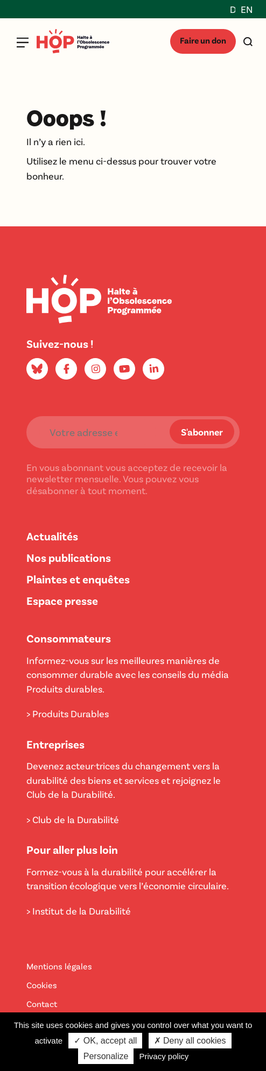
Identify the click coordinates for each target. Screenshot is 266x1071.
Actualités (52, 535)
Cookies (41, 985)
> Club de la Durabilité (72, 819)
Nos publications (68, 557)
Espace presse (62, 600)
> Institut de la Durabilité (78, 911)
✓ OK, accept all (105, 1040)
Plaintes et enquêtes (78, 579)
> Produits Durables (67, 713)
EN (247, 9)
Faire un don (203, 40)
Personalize (106, 1056)
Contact (41, 1003)
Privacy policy (164, 1056)
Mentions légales (59, 966)
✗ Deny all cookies (190, 1040)
